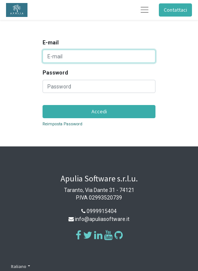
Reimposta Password (62, 124)
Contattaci (175, 9)
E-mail (51, 43)
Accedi (99, 111)
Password (55, 73)
